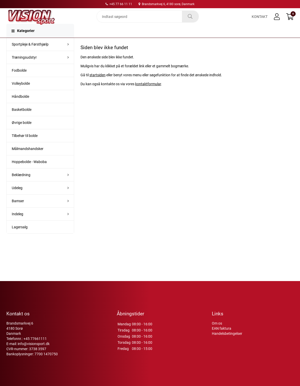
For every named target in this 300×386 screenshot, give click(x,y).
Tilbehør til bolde (25, 146)
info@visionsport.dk (34, 344)
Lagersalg (20, 237)
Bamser (18, 211)
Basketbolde (21, 120)
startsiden (97, 85)
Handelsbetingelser (227, 333)
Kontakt (260, 21)
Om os (217, 323)
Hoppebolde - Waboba (29, 172)
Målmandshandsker (27, 159)
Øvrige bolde (21, 133)
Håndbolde (20, 107)
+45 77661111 (35, 339)
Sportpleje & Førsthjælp (30, 54)
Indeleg (17, 224)
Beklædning (21, 185)
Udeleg (17, 198)
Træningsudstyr (24, 68)
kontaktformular (148, 94)
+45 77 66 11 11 (119, 4)
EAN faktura (221, 328)
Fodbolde (19, 81)
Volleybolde (21, 94)
